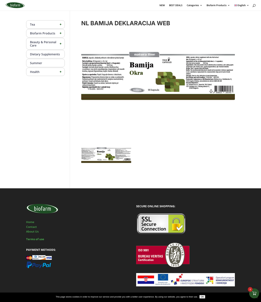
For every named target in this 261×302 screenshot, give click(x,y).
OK (202, 297)
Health (47, 72)
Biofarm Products (217, 5)
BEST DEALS (175, 5)
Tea (47, 24)
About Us (32, 231)
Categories (193, 5)
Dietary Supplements (45, 54)
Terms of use (35, 239)
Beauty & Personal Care (47, 43)
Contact (31, 227)
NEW (162, 5)
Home (30, 222)
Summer (36, 63)
